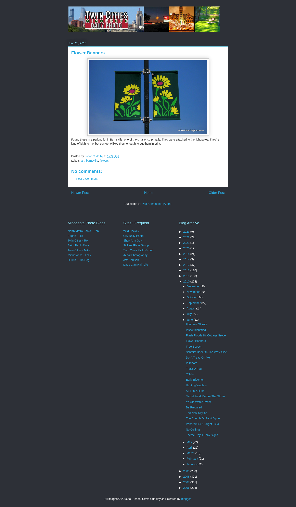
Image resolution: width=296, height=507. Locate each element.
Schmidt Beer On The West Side (206, 352)
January (192, 464)
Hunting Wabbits (196, 385)
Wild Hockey (131, 231)
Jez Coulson (131, 260)
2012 (186, 270)
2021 (186, 242)
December (194, 286)
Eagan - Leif (75, 235)
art (83, 160)
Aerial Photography (135, 255)
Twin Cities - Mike (79, 250)
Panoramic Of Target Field (202, 424)
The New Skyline (196, 413)
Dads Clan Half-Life (135, 264)
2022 (186, 237)
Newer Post (80, 193)
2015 (186, 254)
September (194, 303)
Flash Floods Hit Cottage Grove (206, 335)
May (190, 442)
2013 (186, 264)
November (194, 291)
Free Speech (194, 346)
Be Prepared (194, 407)
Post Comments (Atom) (156, 203)
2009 (186, 471)
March (191, 453)
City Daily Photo (133, 235)
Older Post (217, 193)
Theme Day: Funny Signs (202, 435)
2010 (186, 281)
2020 (186, 248)
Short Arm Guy (132, 240)
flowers (104, 160)
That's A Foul (194, 368)
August (191, 308)
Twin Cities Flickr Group (138, 250)
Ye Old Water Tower (198, 402)
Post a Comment (87, 178)
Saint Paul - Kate (78, 245)
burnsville (92, 160)
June (190, 319)
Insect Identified (196, 330)
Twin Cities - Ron (78, 240)
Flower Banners (196, 341)
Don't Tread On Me (198, 357)
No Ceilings (193, 429)
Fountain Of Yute (196, 324)
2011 (186, 276)
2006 (186, 487)
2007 (186, 482)
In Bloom (191, 363)
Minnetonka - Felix (79, 255)
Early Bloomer (195, 379)
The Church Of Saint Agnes (203, 418)
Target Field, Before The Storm (205, 396)
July (190, 314)
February (193, 458)
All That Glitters (195, 390)
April (190, 447)
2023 (186, 231)
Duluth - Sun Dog (79, 260)
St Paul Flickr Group (136, 245)
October (192, 297)
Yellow (190, 374)
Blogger (186, 499)
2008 (186, 476)
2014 (186, 259)
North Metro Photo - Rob (83, 231)
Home (148, 193)
